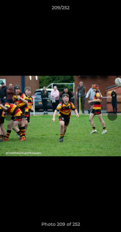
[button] (113, 9)
